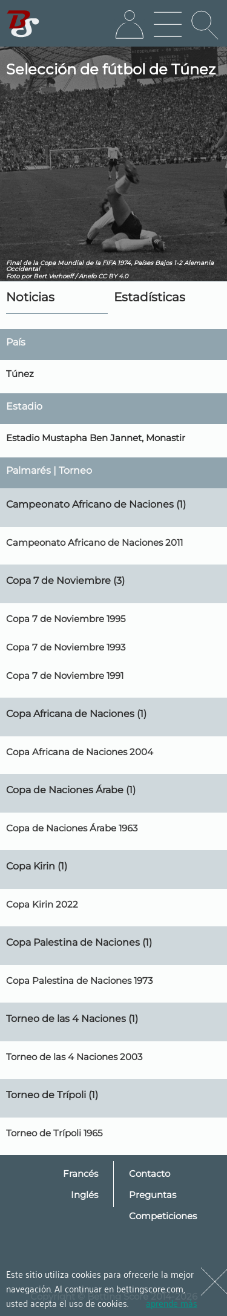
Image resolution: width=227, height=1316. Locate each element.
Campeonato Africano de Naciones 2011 (94, 542)
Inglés (84, 1194)
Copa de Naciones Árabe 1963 (71, 828)
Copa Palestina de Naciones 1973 (79, 980)
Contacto (149, 1173)
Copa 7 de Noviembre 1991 (64, 675)
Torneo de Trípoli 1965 (54, 1133)
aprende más (171, 1302)
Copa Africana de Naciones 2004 (79, 752)
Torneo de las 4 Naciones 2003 (74, 1056)
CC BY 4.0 (113, 276)
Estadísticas (149, 297)
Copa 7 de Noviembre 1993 (65, 647)
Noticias (30, 297)
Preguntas (152, 1194)
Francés (80, 1173)
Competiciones (163, 1216)
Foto (12, 276)
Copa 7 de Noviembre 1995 (65, 618)
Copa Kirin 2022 (42, 904)
